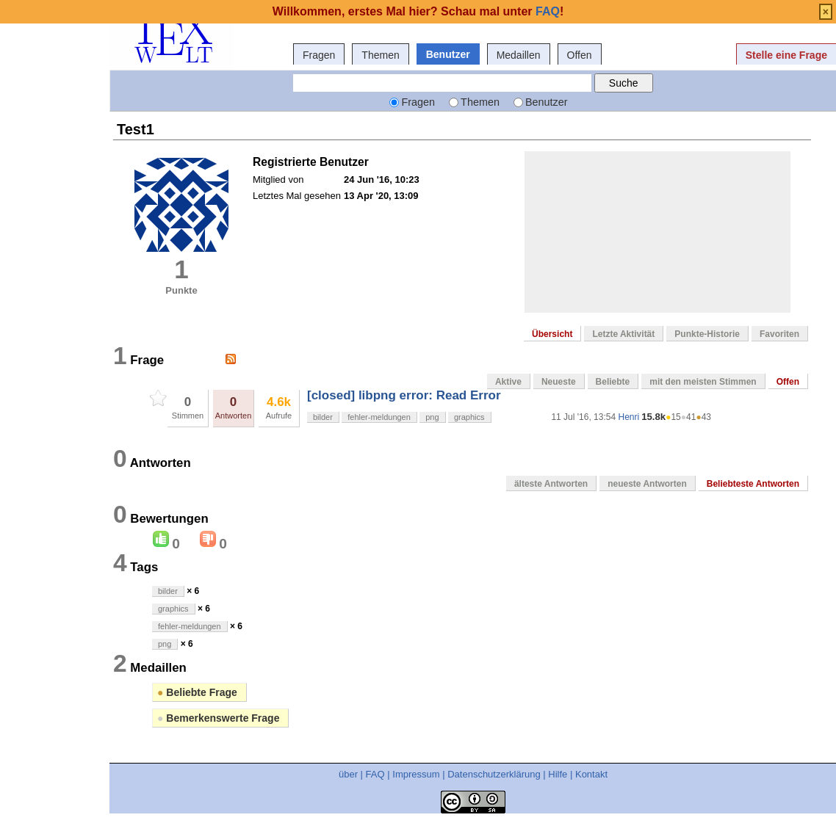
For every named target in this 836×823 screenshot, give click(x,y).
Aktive (508, 382)
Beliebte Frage (197, 692)
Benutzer (448, 54)
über (348, 774)
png (432, 417)
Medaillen (519, 55)
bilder (323, 417)
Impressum (415, 774)
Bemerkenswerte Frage (218, 718)
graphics (469, 417)
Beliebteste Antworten (753, 484)
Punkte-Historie (707, 334)
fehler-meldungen (379, 417)
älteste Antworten (551, 484)
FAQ (375, 774)
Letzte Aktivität (623, 334)
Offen (579, 55)
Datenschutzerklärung (493, 774)
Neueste (558, 382)
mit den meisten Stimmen (702, 382)
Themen (380, 55)
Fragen (319, 55)
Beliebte (613, 382)
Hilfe (557, 774)
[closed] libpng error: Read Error (404, 395)
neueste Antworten (647, 484)
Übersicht (552, 334)
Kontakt (591, 774)
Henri (628, 417)
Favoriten (779, 334)
